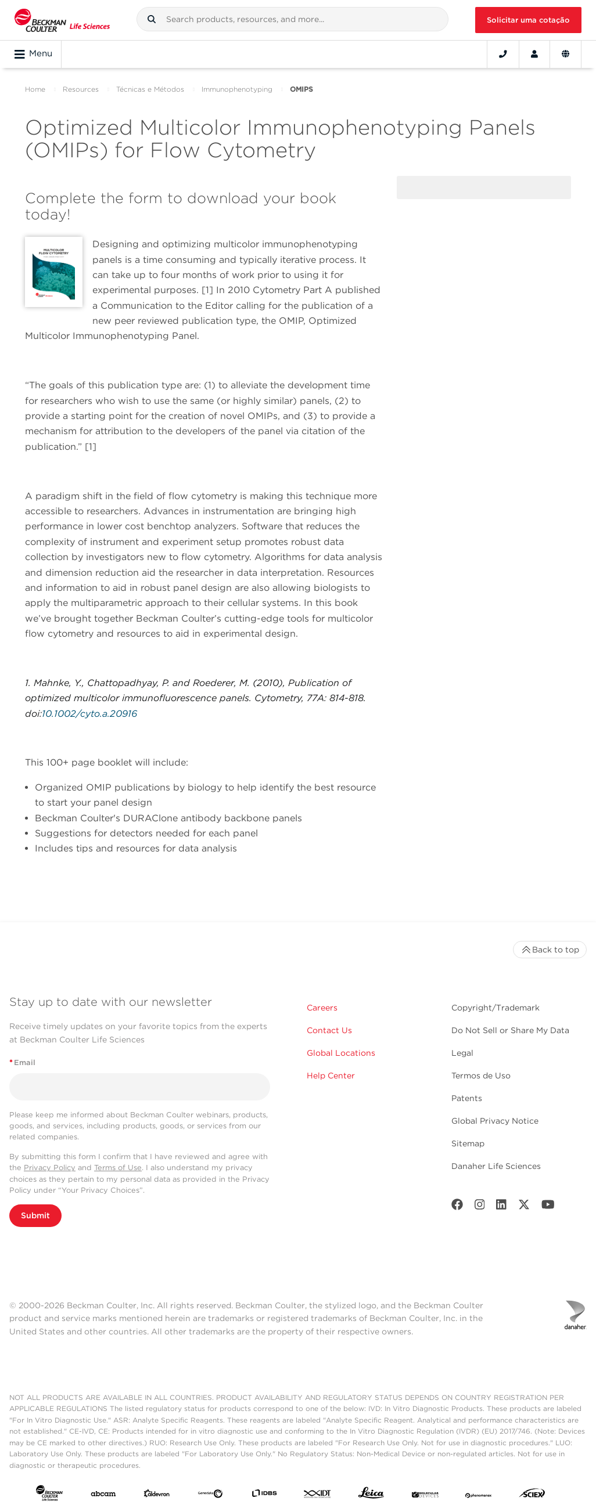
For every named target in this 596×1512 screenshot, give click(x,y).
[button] (151, 19)
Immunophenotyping (237, 89)
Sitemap (467, 1143)
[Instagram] (480, 1207)
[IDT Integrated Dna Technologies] (318, 1495)
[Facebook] (457, 1207)
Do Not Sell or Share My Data (510, 1030)
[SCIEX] (532, 1495)
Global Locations (341, 1053)
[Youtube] (548, 1207)
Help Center (331, 1075)
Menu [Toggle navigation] (33, 54)
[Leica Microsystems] (371, 1495)
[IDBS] (264, 1495)
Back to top (549, 949)
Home (35, 89)
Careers (322, 1007)
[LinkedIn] (501, 1207)
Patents (466, 1098)
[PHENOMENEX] (479, 1495)
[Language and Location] (565, 54)
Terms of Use (118, 1167)
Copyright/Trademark (495, 1007)
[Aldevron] (157, 1495)
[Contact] (503, 54)
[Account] (534, 54)
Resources (81, 89)
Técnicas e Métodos (150, 89)
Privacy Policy (50, 1167)
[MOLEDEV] (425, 1495)
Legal (462, 1053)
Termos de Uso (481, 1075)
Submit (35, 1215)
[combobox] (292, 19)
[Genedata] (210, 1495)
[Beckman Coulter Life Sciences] (62, 20)
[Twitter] (524, 1207)
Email (22, 1062)
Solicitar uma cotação (528, 20)
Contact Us (329, 1030)
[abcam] (103, 1495)
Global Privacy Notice (494, 1120)
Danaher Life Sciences (496, 1166)
